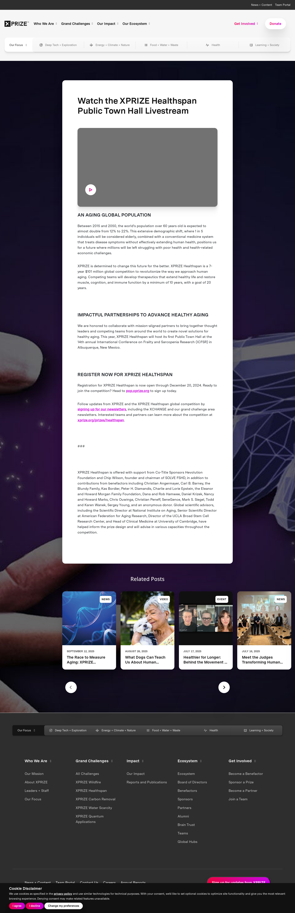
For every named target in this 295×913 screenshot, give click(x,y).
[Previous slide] (71, 687)
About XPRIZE (36, 782)
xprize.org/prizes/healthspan (101, 420)
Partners (184, 808)
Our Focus (33, 799)
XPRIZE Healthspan (91, 791)
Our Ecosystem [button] (136, 24)
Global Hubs (187, 842)
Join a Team (238, 799)
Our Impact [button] (108, 24)
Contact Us (89, 883)
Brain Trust (186, 825)
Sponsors (185, 799)
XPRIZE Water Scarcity (94, 808)
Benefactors (187, 791)
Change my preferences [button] (63, 906)
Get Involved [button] (246, 24)
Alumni (183, 816)
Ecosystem (186, 774)
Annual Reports (133, 883)
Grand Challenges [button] (77, 24)
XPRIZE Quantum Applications (90, 819)
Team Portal (282, 5)
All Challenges (87, 774)
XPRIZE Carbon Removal (96, 799)
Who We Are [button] (46, 24)
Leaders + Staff (37, 791)
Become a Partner (243, 791)
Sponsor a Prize (241, 782)
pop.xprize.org (137, 391)
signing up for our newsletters (102, 409)
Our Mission (34, 774)
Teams (183, 833)
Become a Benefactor (246, 774)
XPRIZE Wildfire (88, 782)
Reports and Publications (147, 782)
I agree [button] (17, 906)
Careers (109, 883)
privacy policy (63, 893)
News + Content (261, 5)
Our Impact (136, 774)
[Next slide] (224, 687)
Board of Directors (192, 782)
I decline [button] (34, 906)
